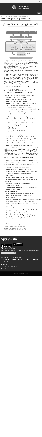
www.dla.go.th (4, 262)
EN (40, 1)
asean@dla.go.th (9, 269)
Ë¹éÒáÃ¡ (2, 16)
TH (38, 1)
